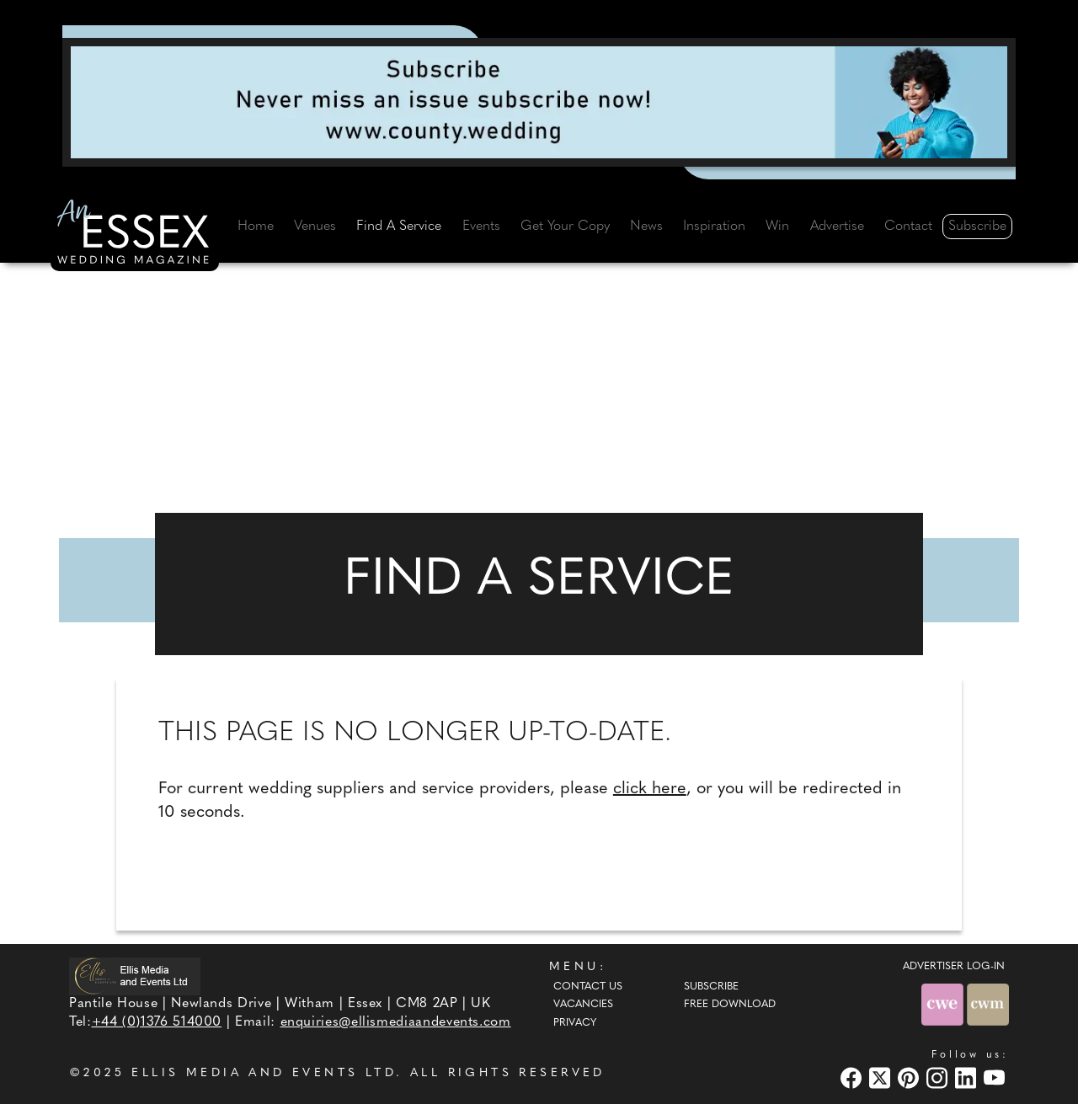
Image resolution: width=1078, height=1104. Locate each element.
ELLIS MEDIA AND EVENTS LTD (263, 1073)
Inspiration (714, 226)
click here (649, 789)
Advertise (837, 226)
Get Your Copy (565, 226)
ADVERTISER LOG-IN (954, 967)
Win (777, 226)
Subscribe (977, 226)
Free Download (730, 1005)
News (646, 226)
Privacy (574, 1023)
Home (255, 226)
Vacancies (583, 1005)
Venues (315, 226)
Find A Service (398, 226)
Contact (908, 226)
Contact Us (587, 987)
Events (481, 226)
